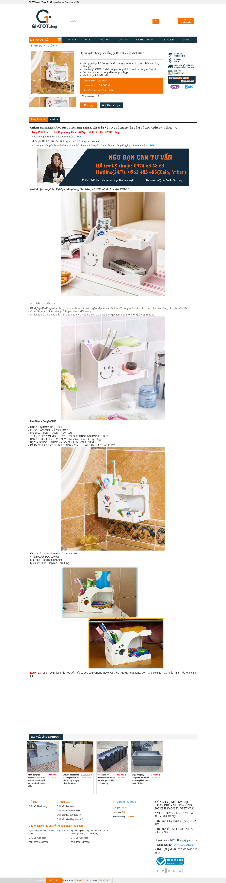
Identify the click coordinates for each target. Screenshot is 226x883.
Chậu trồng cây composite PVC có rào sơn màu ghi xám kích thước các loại (106, 779)
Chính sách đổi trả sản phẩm (68, 810)
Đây (79, 136)
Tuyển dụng (104, 39)
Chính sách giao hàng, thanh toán (70, 819)
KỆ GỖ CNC (52, 46)
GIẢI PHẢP (123, 39)
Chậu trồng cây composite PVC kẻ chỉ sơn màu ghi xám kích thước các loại (140, 779)
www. (177, 844)
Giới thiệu (71, 39)
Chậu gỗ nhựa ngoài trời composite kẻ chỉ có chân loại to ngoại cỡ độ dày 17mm (71, 779)
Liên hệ (186, 39)
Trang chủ (36, 46)
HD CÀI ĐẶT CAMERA (144, 39)
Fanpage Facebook (126, 802)
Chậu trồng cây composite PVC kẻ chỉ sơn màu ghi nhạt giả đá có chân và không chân (36, 780)
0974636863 (79, 880)
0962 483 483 (104, 880)
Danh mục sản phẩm (45, 40)
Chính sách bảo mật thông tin (69, 814)
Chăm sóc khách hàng (38, 806)
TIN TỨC (87, 39)
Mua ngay (88, 105)
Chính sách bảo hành (65, 806)
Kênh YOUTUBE (167, 39)
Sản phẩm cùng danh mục (45, 736)
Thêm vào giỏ (113, 105)
